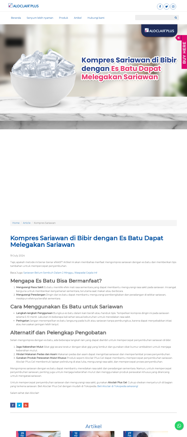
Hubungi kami (96, 17)
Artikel (78, 17)
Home (16, 223)
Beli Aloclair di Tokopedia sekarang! (117, 386)
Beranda (16, 17)
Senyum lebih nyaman (40, 17)
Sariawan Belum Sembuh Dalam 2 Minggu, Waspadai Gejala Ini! (60, 272)
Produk (63, 17)
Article (27, 223)
